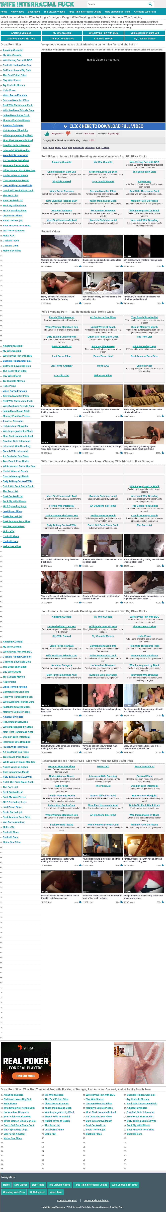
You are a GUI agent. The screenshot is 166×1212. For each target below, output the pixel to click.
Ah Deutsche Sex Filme (16, 160)
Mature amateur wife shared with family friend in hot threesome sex (60, 897)
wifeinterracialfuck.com (53, 1207)
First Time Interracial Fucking (85, 11)
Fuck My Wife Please (14, 205)
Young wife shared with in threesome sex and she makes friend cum (60, 597)
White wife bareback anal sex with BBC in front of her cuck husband (102, 897)
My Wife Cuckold (62, 33)
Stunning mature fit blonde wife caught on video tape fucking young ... (61, 447)
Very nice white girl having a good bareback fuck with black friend (140, 447)
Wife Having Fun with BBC (103, 33)
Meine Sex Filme (12, 250)
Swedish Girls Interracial (16, 145)
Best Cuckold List (13, 200)
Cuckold (105, 147)
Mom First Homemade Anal (18, 140)
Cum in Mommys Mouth (16, 180)
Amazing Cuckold (21, 33)
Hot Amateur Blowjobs (15, 130)
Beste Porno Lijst (12, 220)
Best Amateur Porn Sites (16, 225)
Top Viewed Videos (54, 11)
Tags (45, 147)
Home (4, 11)
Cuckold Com (10, 245)
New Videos (17, 11)
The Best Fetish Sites (62, 38)
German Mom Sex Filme (16, 100)
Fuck (98, 147)
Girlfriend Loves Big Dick (21, 38)
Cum (64, 147)
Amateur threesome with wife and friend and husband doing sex (143, 860)
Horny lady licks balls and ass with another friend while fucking (57, 298)
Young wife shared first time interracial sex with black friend (100, 411)
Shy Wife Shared (103, 38)
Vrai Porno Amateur (14, 230)
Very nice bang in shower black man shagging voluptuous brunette (99, 747)
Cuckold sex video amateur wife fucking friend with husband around (60, 261)
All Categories (37, 1192)
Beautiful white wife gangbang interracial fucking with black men (60, 747)
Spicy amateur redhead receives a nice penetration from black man (142, 747)
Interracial (90, 147)
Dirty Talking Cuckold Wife (17, 185)
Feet (70, 147)
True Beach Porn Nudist (16, 165)
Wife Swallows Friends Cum (18, 110)
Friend (58, 147)
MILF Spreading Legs (15, 210)
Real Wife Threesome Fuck (18, 105)
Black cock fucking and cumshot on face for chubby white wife (101, 261)
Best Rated (34, 11)
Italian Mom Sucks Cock (16, 115)
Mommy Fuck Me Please (16, 120)
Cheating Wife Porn (145, 11)
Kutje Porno (9, 90)
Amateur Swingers (13, 125)
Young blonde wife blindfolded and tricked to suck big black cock (102, 860)
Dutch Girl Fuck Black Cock (18, 190)
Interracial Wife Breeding (16, 150)
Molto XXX (8, 235)
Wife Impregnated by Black (18, 135)
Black (51, 147)
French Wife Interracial (15, 155)
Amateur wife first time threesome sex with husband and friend (142, 298)
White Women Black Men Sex (19, 170)
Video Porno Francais (15, 95)
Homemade (78, 147)
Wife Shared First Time (117, 11)
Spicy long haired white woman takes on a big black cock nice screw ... (144, 597)
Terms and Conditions (96, 1200)
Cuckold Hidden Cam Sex (144, 33)
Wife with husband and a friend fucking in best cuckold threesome (102, 447)
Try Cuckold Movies (144, 38)
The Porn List (10, 195)
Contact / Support (67, 1200)
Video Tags (56, 1192)
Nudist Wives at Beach (15, 175)
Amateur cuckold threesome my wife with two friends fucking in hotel (143, 710)
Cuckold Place (11, 240)
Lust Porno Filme (12, 215)
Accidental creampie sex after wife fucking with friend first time (57, 860)
